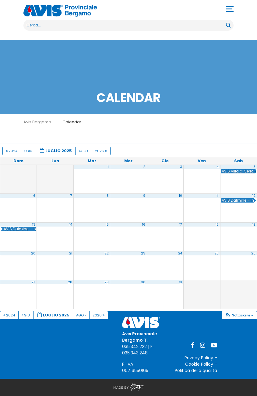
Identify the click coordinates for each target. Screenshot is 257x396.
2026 (101, 150)
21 (70, 253)
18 (217, 224)
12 (253, 195)
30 (143, 282)
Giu (28, 150)
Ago (84, 150)
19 (253, 224)
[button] (239, 315)
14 (70, 224)
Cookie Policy (199, 364)
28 (70, 282)
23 (143, 253)
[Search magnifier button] (228, 25)
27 (33, 282)
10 (180, 195)
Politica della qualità (196, 370)
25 (216, 253)
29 (106, 282)
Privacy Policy (199, 358)
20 (33, 253)
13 (33, 224)
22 (106, 253)
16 (143, 224)
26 (253, 253)
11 (218, 195)
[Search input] (125, 25)
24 (180, 253)
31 (180, 282)
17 (180, 224)
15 (107, 224)
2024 (12, 150)
